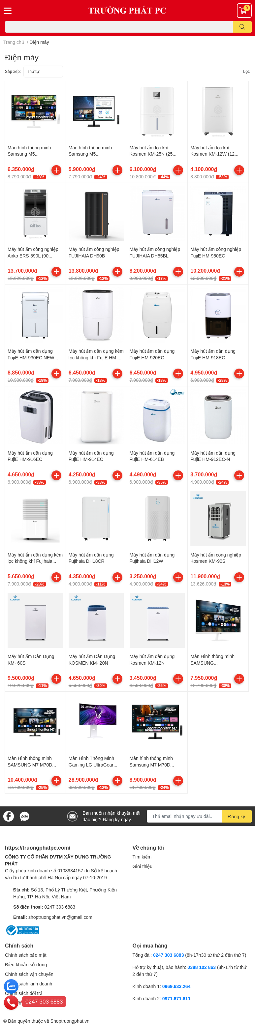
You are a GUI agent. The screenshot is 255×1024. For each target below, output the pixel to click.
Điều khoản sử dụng (26, 964)
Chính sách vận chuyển (29, 974)
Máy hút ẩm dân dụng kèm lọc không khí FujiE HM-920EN (96, 357)
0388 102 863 (201, 967)
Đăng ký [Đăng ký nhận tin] (236, 816)
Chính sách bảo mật (26, 955)
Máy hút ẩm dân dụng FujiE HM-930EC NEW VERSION (31, 357)
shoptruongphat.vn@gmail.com (60, 917)
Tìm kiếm (142, 856)
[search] (242, 27)
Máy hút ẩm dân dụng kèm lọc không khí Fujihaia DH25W (35, 561)
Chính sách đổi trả (24, 993)
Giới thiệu (143, 866)
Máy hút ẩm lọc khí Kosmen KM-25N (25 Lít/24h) (151, 154)
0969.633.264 (176, 986)
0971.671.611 (176, 998)
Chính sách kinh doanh (28, 983)
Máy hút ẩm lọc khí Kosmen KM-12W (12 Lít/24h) (212, 154)
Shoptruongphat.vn (69, 1021)
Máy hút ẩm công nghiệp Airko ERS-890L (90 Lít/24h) (33, 255)
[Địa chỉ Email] (199, 816)
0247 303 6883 (60, 907)
